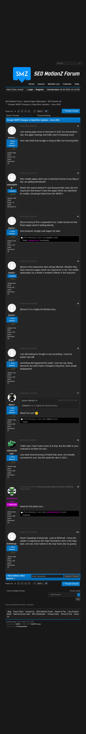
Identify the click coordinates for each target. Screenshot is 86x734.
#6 (78, 348)
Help (76, 84)
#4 (78, 261)
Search (40, 84)
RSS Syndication (39, 614)
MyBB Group (36, 624)
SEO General (53, 101)
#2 (78, 173)
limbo (25, 240)
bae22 (11, 273)
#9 (78, 487)
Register (39, 89)
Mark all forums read (21, 614)
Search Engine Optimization (35, 101)
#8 (78, 440)
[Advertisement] (28, 29)
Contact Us (29, 612)
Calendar (66, 84)
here (41, 506)
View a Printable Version (16, 591)
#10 (77, 532)
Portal (30, 84)
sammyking (27, 222)
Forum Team (18, 612)
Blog (9, 612)
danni (11, 404)
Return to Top (60, 612)
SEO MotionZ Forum (13, 101)
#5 (78, 303)
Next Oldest (13, 576)
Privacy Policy (53, 614)
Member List (53, 84)
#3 (78, 216)
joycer (11, 228)
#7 (78, 393)
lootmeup (26, 515)
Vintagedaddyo (21, 626)
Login (29, 89)
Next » (40, 111)
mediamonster (25, 489)
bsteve (11, 137)
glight (11, 360)
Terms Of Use (66, 614)
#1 (78, 126)
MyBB (18, 624)
